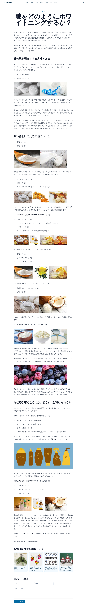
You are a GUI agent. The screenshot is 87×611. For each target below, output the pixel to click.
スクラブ (23, 533)
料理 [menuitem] (47, 2)
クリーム (32, 533)
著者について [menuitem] (58, 2)
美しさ (43, 11)
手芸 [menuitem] (37, 2)
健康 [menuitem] (32, 2)
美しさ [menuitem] (42, 2)
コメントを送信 (19, 601)
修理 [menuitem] (51, 2)
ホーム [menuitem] (27, 2)
